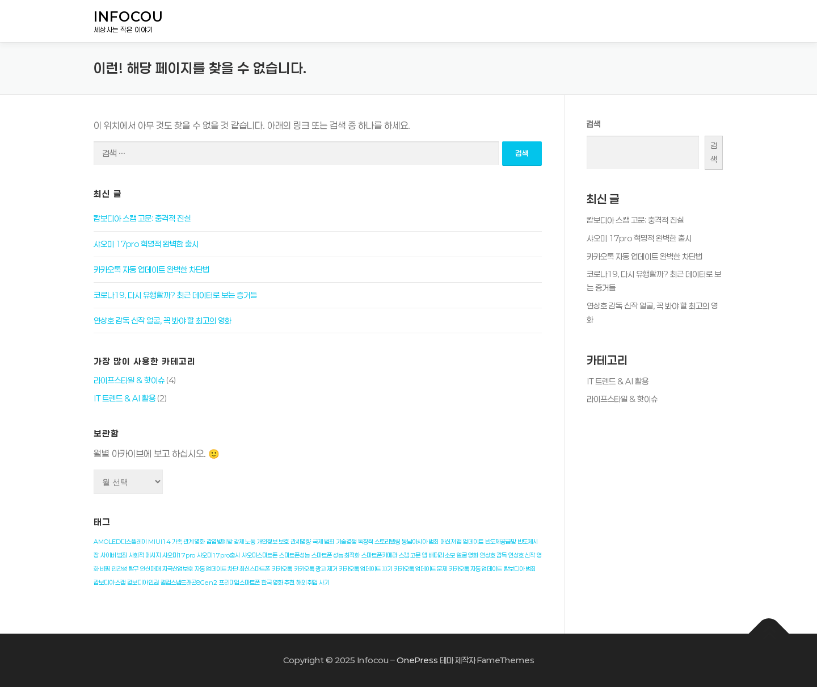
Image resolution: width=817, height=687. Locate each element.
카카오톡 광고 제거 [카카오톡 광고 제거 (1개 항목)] (315, 568)
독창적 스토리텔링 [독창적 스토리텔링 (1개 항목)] (379, 541)
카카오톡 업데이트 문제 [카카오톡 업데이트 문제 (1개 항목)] (420, 568)
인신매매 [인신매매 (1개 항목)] (150, 568)
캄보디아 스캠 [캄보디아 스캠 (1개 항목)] (109, 582)
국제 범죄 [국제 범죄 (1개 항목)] (323, 541)
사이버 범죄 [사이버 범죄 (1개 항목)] (113, 555)
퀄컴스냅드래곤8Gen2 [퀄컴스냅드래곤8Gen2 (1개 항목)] (189, 582)
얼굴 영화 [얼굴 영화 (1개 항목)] (467, 555)
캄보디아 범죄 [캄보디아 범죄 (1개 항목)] (520, 568)
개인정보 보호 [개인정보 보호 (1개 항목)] (273, 541)
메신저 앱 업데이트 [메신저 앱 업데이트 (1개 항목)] (461, 541)
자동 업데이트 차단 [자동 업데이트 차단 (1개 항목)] (216, 568)
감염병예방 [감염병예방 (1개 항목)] (219, 541)
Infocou (128, 16)
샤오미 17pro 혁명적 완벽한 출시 (146, 244)
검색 (593, 124)
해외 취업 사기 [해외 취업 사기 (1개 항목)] (312, 582)
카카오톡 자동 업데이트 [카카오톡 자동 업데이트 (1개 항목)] (475, 568)
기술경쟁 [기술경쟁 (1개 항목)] (346, 541)
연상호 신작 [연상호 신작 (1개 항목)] (521, 555)
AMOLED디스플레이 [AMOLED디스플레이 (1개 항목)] (120, 541)
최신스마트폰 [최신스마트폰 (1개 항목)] (254, 568)
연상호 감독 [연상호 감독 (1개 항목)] (493, 555)
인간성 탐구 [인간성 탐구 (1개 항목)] (125, 568)
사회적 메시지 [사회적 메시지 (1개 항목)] (145, 555)
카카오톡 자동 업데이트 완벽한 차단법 (151, 269)
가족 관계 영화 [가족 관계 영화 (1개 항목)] (188, 541)
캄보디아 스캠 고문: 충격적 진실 (142, 218)
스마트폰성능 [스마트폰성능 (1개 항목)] (294, 555)
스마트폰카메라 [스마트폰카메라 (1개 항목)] (379, 555)
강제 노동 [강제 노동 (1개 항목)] (244, 541)
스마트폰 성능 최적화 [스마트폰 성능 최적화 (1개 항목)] (335, 555)
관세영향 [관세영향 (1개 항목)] (300, 541)
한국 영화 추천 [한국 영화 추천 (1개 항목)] (278, 582)
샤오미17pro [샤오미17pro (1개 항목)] (178, 555)
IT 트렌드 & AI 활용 (124, 398)
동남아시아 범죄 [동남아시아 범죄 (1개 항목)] (420, 541)
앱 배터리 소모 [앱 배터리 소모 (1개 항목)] (438, 555)
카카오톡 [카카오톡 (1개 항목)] (282, 568)
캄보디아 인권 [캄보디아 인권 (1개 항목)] (143, 582)
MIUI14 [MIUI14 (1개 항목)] (159, 541)
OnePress (417, 660)
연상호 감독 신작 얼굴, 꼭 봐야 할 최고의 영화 (162, 320)
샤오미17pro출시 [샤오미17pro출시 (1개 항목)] (218, 555)
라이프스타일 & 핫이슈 (129, 380)
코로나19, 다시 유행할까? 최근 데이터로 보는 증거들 (175, 295)
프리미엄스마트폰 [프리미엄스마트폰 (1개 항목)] (239, 582)
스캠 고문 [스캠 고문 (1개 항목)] (409, 555)
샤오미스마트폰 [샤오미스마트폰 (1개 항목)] (259, 555)
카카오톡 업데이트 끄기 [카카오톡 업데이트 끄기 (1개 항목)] (365, 568)
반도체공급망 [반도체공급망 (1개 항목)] (500, 541)
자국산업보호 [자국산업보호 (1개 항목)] (177, 568)
